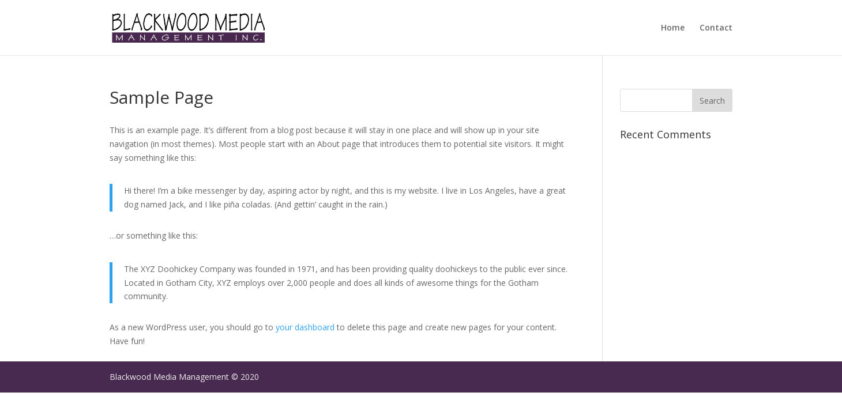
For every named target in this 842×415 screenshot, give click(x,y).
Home (673, 28)
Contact (716, 28)
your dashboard (305, 327)
